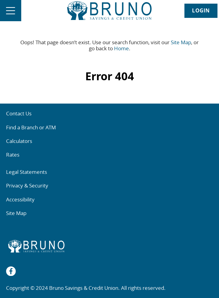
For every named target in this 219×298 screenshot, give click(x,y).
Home (121, 48)
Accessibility (20, 199)
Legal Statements (26, 171)
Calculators (19, 140)
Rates (12, 154)
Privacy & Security (27, 185)
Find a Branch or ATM (31, 127)
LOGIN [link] (201, 10)
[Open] (10, 10)
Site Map (181, 42)
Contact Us (19, 113)
